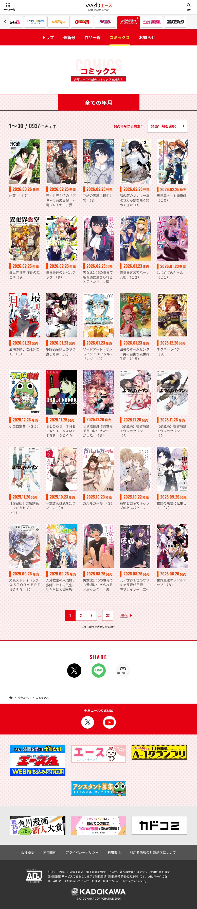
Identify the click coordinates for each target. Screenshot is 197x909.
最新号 (69, 37)
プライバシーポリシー (82, 852)
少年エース (24, 697)
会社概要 (27, 852)
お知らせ (147, 37)
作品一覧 (92, 37)
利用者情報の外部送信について (153, 852)
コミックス (120, 37)
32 (108, 615)
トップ (48, 37)
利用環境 (114, 852)
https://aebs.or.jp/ (134, 881)
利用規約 (50, 852)
